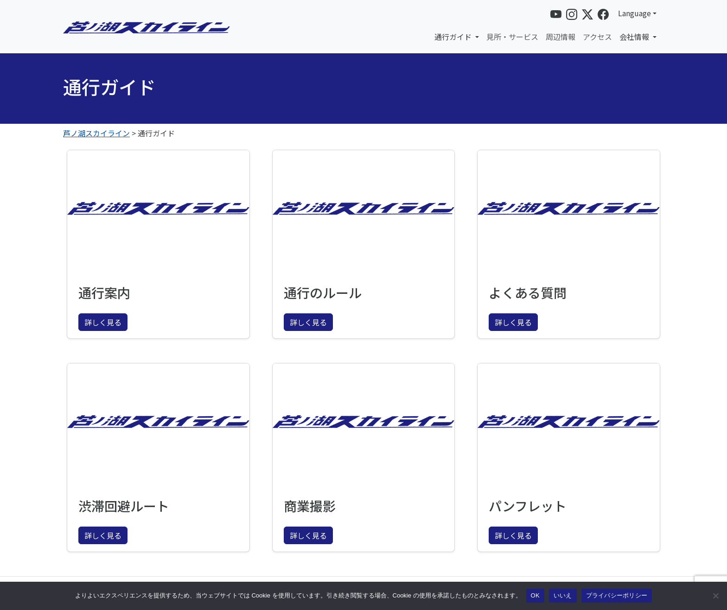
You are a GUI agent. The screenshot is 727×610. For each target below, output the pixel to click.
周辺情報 (560, 36)
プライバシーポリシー (617, 595)
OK (535, 595)
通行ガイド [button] (453, 36)
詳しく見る (102, 322)
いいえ (563, 595)
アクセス (597, 36)
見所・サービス (512, 36)
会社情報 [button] (635, 36)
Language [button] (634, 13)
